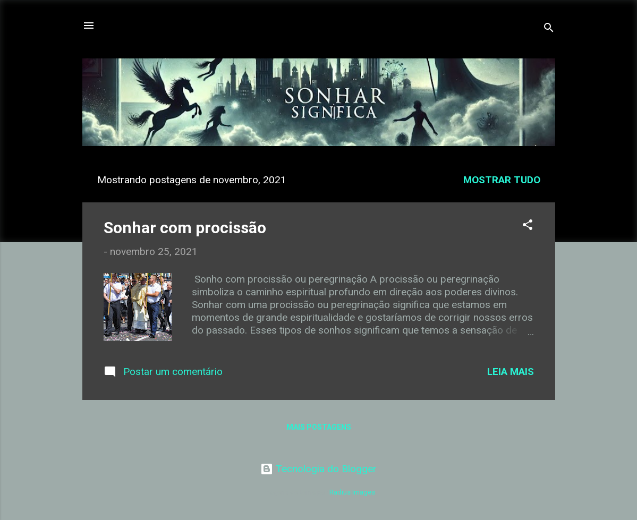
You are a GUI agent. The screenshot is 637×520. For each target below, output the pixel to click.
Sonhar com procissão (185, 227)
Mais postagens (318, 427)
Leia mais (510, 371)
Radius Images (352, 492)
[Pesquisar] (548, 29)
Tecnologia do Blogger (318, 469)
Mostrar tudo (501, 180)
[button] (527, 226)
